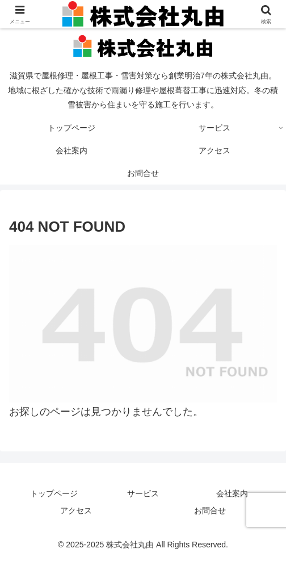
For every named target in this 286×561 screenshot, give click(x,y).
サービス (143, 493)
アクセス (76, 510)
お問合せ (210, 510)
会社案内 (232, 493)
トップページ (54, 493)
